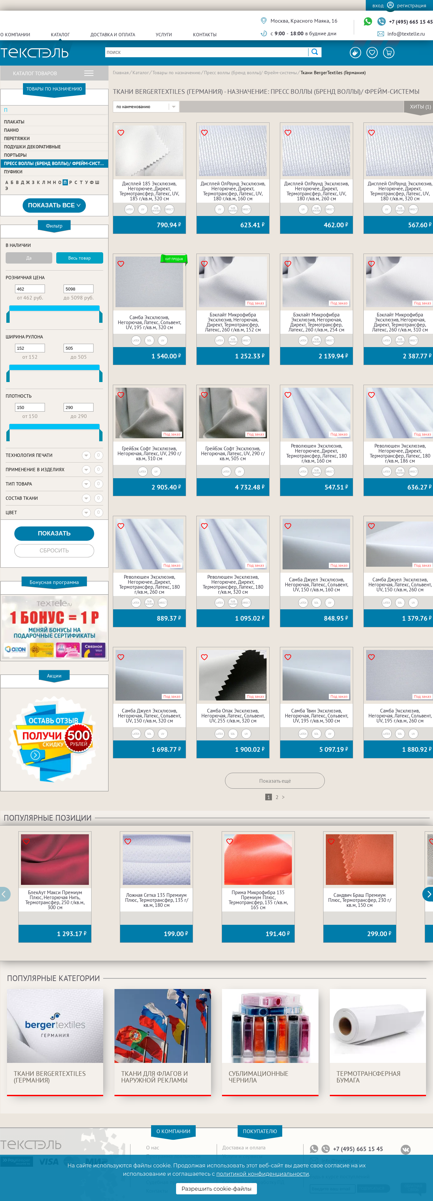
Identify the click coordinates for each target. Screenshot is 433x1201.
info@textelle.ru (406, 33)
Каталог (60, 35)
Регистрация (411, 5)
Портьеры (15, 155)
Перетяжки (17, 138)
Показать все (54, 205)
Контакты (205, 35)
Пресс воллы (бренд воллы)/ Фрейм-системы (56, 163)
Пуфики (13, 172)
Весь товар (79, 258)
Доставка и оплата (113, 35)
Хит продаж (174, 259)
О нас (152, 1147)
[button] (431, 894)
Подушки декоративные (32, 147)
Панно (11, 130)
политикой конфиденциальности (262, 1174)
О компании (15, 35)
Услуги (164, 35)
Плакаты (14, 122)
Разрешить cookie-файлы (216, 1189)
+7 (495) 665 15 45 (411, 21)
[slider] (8, 318)
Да (29, 258)
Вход (378, 5)
